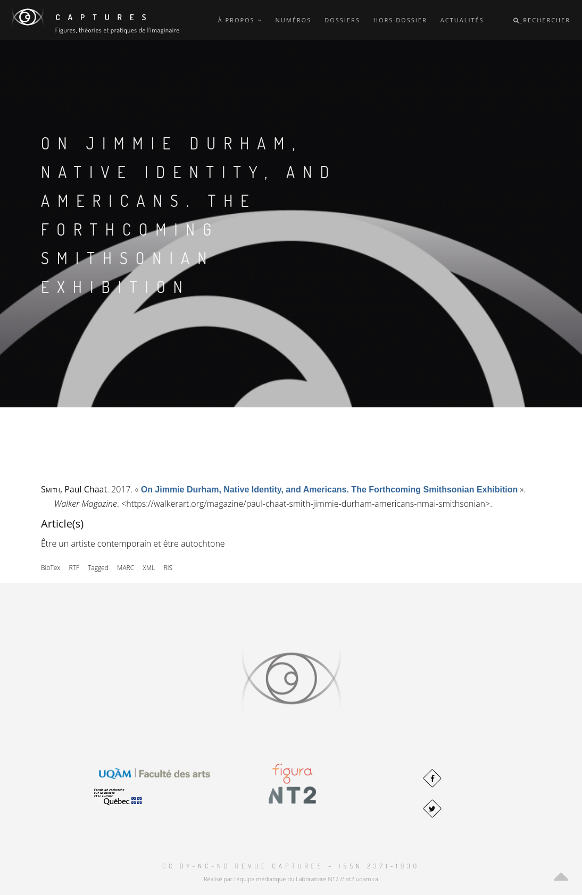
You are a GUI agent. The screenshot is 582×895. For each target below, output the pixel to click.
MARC (125, 567)
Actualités (462, 20)
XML (149, 567)
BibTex (50, 567)
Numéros (294, 20)
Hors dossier (400, 20)
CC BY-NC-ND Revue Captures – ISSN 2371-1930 (291, 866)
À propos (240, 20)
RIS (167, 567)
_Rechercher (542, 20)
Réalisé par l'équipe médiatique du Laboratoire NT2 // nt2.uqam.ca (291, 879)
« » (329, 489)
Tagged (98, 567)
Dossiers (342, 20)
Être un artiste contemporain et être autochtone (133, 543)
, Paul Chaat (74, 489)
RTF (74, 567)
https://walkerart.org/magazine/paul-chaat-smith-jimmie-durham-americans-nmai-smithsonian (305, 503)
